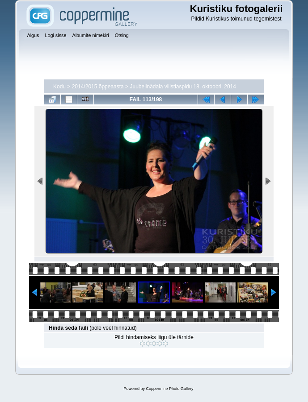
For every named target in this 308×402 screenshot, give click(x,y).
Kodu (59, 86)
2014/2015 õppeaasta (98, 86)
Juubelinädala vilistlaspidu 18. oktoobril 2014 (183, 86)
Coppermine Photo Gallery (169, 388)
